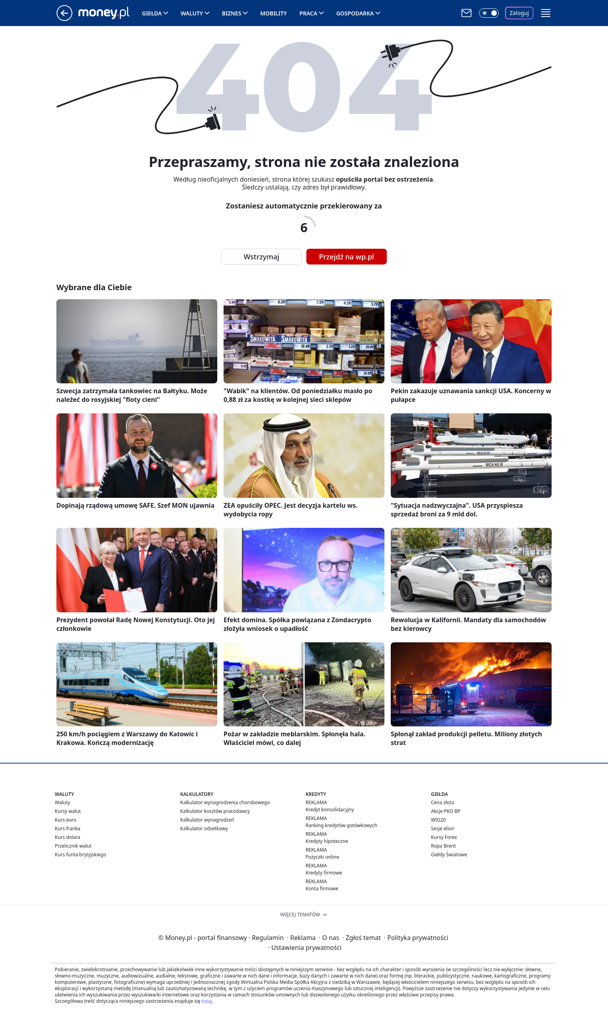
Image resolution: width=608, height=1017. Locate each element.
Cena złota (442, 802)
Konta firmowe (322, 888)
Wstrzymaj (261, 256)
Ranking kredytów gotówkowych (341, 825)
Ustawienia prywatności (304, 947)
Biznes (231, 13)
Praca (308, 13)
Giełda (152, 13)
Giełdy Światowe (449, 854)
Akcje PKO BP (446, 811)
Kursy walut (68, 811)
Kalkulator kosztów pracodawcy (215, 811)
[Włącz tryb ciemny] (489, 13)
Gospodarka (355, 13)
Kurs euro (65, 819)
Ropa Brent (443, 845)
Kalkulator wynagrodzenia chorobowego (225, 802)
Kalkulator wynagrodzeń (207, 819)
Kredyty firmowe (324, 872)
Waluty (192, 13)
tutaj (206, 1001)
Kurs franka (67, 828)
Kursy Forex (444, 837)
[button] (545, 13)
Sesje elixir (442, 828)
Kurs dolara (67, 837)
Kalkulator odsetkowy (204, 828)
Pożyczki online (322, 857)
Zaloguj (519, 13)
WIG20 (438, 819)
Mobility (273, 13)
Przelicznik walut (73, 845)
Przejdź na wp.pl (346, 256)
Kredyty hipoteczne (327, 841)
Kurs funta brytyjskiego (80, 854)
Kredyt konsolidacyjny (330, 809)
